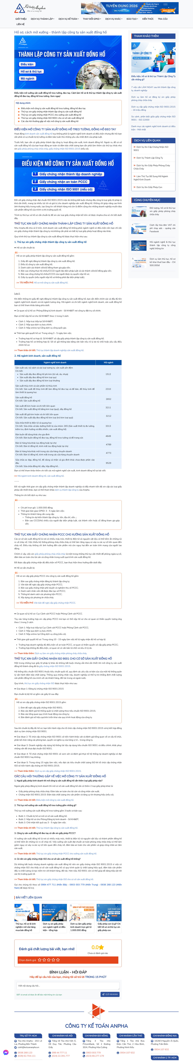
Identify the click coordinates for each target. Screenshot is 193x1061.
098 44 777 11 (59, 1052)
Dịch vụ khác (113, 19)
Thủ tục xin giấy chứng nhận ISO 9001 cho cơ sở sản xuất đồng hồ (52, 118)
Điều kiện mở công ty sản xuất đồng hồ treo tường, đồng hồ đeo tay (53, 108)
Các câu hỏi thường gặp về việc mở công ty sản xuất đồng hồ (49, 121)
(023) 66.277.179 (95, 1055)
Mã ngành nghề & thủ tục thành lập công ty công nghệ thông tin (162, 245)
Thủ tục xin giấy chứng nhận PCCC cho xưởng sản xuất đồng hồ (51, 114)
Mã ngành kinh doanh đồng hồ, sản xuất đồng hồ (41, 475)
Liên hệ (20, 24)
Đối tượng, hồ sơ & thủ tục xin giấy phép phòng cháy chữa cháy (162, 211)
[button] (40, 960)
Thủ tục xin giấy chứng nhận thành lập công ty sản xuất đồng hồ (51, 111)
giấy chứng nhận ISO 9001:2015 (64, 148)
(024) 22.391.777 (61, 1055)
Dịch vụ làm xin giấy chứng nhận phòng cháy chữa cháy (60, 653)
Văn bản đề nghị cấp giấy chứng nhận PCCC (54, 602)
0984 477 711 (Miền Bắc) (54, 884)
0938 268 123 (25, 1052)
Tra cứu (163, 19)
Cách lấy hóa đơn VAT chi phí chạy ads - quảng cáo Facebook (162, 228)
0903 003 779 (93, 1052)
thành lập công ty (153, 157)
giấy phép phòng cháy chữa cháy (33, 148)
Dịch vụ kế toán (68, 19)
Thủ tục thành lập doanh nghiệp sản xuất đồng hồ (59, 350)
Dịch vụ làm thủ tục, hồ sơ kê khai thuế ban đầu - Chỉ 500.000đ (162, 262)
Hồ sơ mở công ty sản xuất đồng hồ (51, 282)
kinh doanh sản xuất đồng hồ (38, 133)
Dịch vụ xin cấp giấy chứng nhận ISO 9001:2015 (58, 771)
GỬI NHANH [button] (110, 994)
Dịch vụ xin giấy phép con (149, 187)
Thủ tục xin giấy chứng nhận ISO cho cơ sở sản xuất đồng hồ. (65, 879)
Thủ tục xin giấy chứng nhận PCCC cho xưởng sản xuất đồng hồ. (66, 853)
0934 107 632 (127, 1052)
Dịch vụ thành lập (42, 19)
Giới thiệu (21, 19)
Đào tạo (131, 19)
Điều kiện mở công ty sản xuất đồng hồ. (55, 800)
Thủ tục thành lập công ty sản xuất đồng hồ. (57, 827)
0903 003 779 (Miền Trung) (84, 884)
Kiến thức (148, 19)
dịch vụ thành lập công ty (67, 489)
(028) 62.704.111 (27, 1055)
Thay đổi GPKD (91, 19)
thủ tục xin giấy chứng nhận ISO (39, 683)
